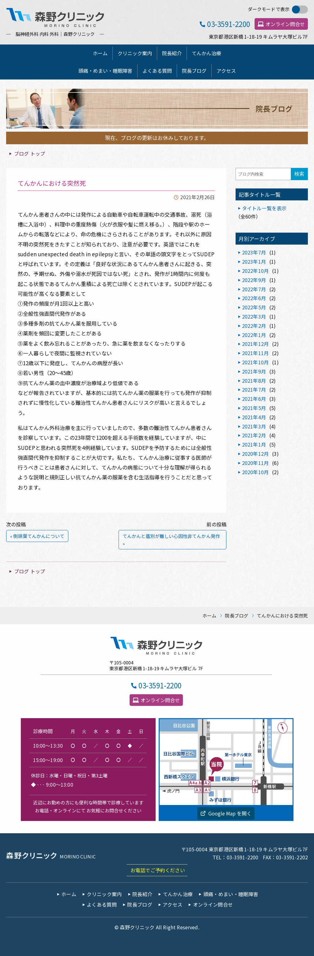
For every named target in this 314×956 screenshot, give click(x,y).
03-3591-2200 (228, 23)
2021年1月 (254, 444)
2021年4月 (254, 417)
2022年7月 (254, 289)
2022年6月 (254, 298)
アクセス (226, 70)
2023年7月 (254, 252)
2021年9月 (254, 371)
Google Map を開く (230, 813)
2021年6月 (254, 398)
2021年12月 (255, 343)
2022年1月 (254, 335)
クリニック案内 (135, 53)
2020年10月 (255, 472)
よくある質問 (157, 70)
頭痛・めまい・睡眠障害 (105, 70)
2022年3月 (254, 316)
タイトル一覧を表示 (264, 208)
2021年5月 (254, 408)
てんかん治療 (206, 53)
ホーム (100, 53)
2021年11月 (255, 353)
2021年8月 (254, 380)
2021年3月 (254, 426)
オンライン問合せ (285, 24)
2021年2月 (254, 435)
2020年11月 (255, 462)
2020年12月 (255, 453)
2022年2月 (254, 325)
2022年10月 (255, 270)
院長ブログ (194, 70)
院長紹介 (172, 53)
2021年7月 (254, 389)
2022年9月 (254, 280)
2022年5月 (254, 307)
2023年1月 (254, 261)
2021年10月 (255, 362)
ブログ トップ (29, 153)
